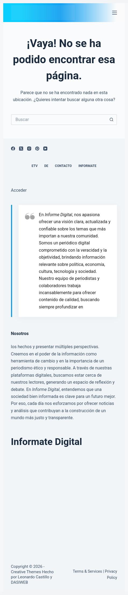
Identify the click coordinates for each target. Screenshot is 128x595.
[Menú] (114, 12)
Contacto (63, 166)
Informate (88, 166)
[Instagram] (29, 149)
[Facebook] (13, 149)
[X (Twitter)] (21, 149)
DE (46, 166)
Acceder (19, 190)
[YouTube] (45, 149)
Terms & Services (87, 571)
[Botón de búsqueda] (111, 119)
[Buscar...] (58, 119)
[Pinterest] (37, 149)
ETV (35, 166)
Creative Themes (26, 571)
